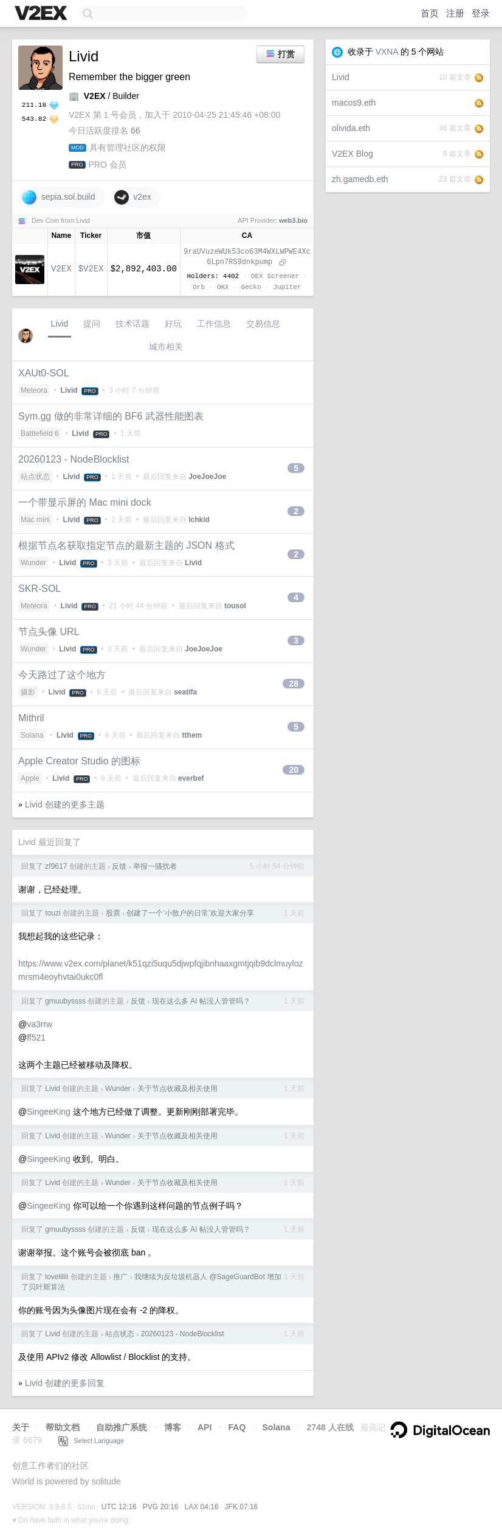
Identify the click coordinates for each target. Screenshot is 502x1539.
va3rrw (39, 1024)
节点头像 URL (48, 632)
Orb (199, 286)
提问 (91, 323)
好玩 (173, 323)
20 (293, 770)
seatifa (185, 692)
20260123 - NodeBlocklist (73, 459)
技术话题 (132, 323)
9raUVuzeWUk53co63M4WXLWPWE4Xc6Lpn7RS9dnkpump (247, 257)
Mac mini (35, 519)
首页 (430, 13)
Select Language (91, 1440)
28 (293, 683)
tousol (235, 606)
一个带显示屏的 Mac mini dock (84, 502)
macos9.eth (354, 102)
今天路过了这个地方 (62, 675)
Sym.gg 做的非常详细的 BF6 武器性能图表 (111, 416)
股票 (113, 913)
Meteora (34, 390)
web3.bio (293, 220)
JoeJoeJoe (207, 476)
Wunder (33, 563)
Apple (30, 778)
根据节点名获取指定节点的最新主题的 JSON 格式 (126, 545)
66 (135, 130)
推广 (120, 1276)
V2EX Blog (352, 153)
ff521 (36, 1037)
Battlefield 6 (40, 433)
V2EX (61, 268)
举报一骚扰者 (155, 866)
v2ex (132, 197)
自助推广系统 (121, 1427)
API (204, 1427)
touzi (52, 913)
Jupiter (287, 286)
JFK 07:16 (241, 1507)
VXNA (387, 51)
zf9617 (56, 866)
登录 (481, 13)
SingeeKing (48, 1111)
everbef (191, 778)
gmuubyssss (65, 1001)
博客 (172, 1427)
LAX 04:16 (202, 1507)
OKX (223, 286)
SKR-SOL (39, 588)
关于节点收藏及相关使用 (177, 1088)
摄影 (28, 692)
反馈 (119, 866)
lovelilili (56, 1276)
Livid (340, 77)
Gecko (251, 286)
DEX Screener (275, 275)
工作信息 (214, 323)
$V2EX (91, 268)
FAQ (237, 1427)
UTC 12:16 (119, 1507)
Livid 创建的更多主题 (65, 804)
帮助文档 (63, 1427)
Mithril (31, 718)
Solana (32, 735)
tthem (192, 735)
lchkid (199, 519)
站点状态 (35, 476)
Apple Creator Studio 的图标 (79, 761)
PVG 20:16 (161, 1507)
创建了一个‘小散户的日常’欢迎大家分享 (189, 913)
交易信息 (263, 323)
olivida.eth (351, 128)
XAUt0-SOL (43, 373)
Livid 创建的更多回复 (65, 1383)
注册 (455, 13)
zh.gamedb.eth (360, 179)
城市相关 (166, 347)
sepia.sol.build (58, 197)
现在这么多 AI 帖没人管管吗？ (201, 1001)
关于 (20, 1427)
